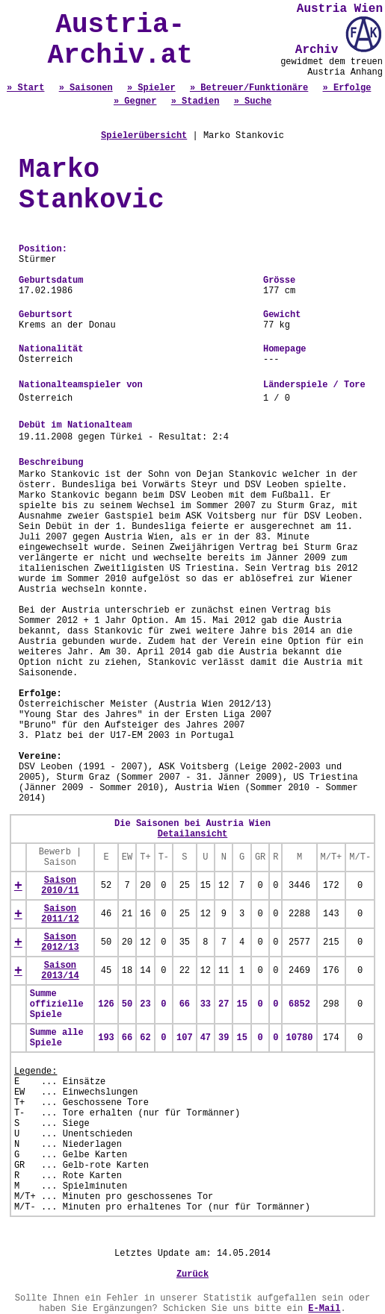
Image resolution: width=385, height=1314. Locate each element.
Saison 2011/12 (59, 914)
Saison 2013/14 (59, 970)
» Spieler (151, 88)
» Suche (252, 101)
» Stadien (195, 101)
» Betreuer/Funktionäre (249, 88)
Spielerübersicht (144, 136)
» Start (25, 88)
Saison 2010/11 (59, 885)
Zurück (192, 1274)
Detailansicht (193, 834)
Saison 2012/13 (59, 942)
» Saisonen (86, 88)
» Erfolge (347, 88)
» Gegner (135, 101)
